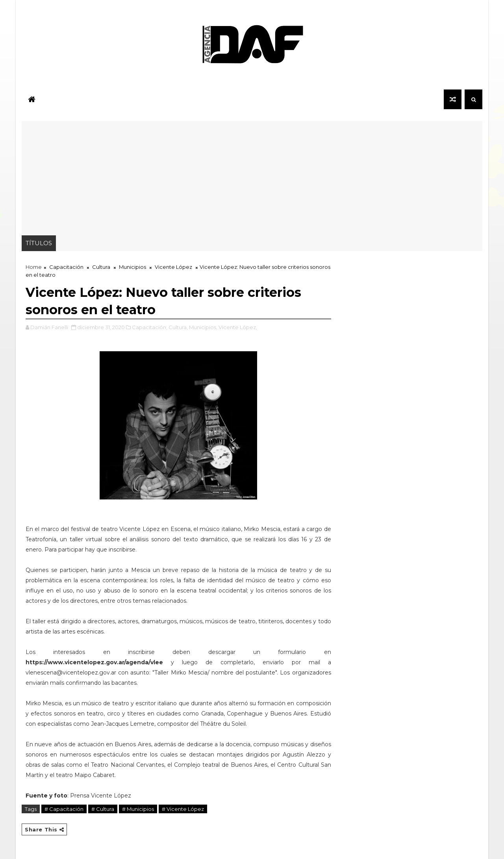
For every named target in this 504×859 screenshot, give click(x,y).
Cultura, (178, 327)
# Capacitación (63, 809)
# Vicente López (183, 809)
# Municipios (138, 809)
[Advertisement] (252, 176)
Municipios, (203, 327)
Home (34, 267)
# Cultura (102, 809)
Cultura (101, 267)
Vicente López (173, 267)
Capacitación (66, 267)
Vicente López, (238, 327)
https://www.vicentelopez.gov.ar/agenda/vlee (94, 662)
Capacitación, (149, 327)
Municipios (132, 267)
